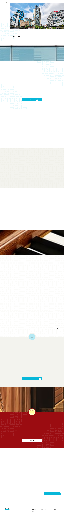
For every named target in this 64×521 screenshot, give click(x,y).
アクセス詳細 (52, 496)
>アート (41, 514)
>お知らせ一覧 (55, 510)
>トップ (30, 510)
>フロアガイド (32, 514)
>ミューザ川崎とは (33, 512)
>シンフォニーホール (44, 512)
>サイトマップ (55, 512)
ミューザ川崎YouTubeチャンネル (31, 382)
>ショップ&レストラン (44, 510)
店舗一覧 (32, 446)
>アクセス (42, 515)
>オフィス (31, 515)
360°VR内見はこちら (31, 105)
